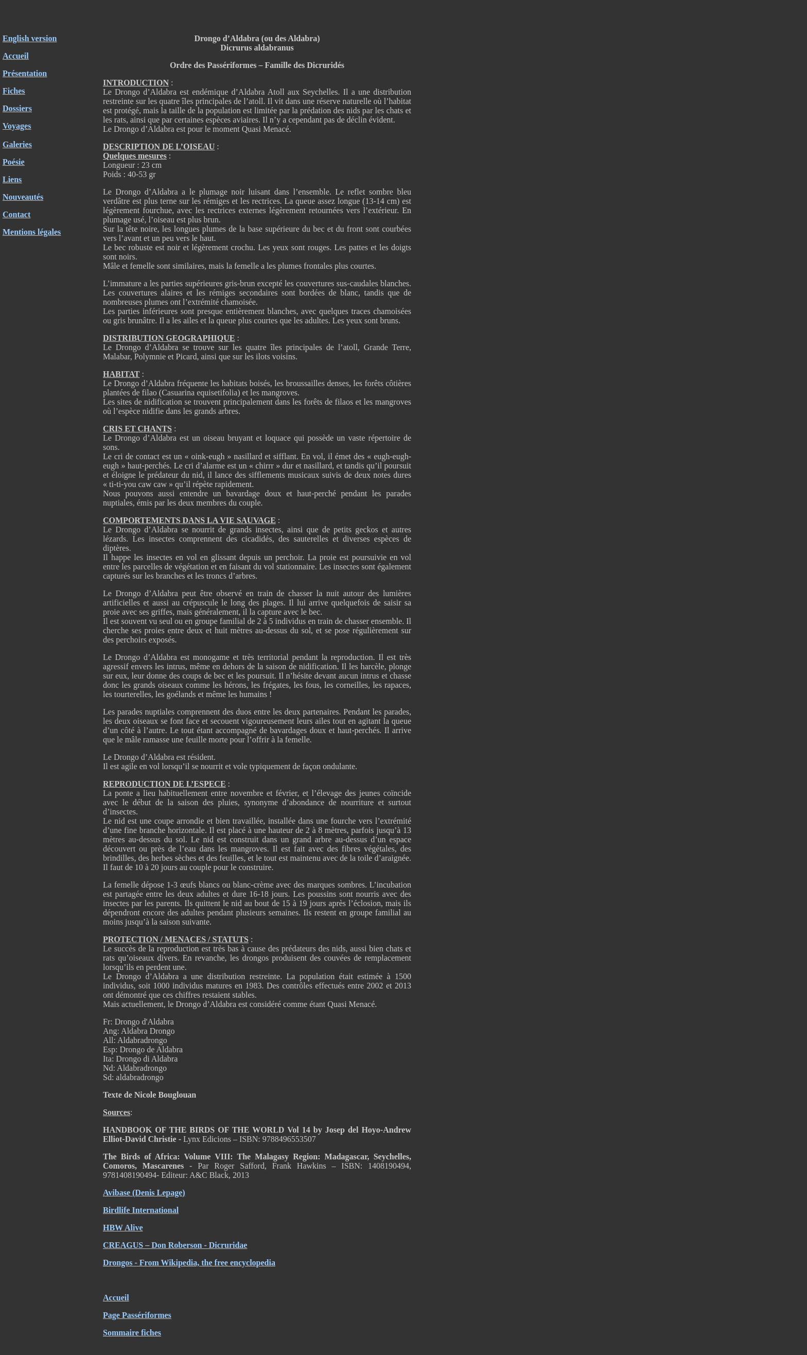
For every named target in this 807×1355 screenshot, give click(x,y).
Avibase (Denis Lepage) (144, 1192)
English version (30, 38)
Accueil (16, 55)
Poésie (14, 162)
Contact (16, 214)
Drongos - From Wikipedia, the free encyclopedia (189, 1262)
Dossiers (17, 108)
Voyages (17, 125)
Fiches (14, 90)
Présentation (25, 73)
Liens (12, 179)
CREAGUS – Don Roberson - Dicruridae (175, 1245)
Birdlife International (141, 1210)
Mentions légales (32, 232)
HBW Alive (123, 1227)
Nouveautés (23, 197)
